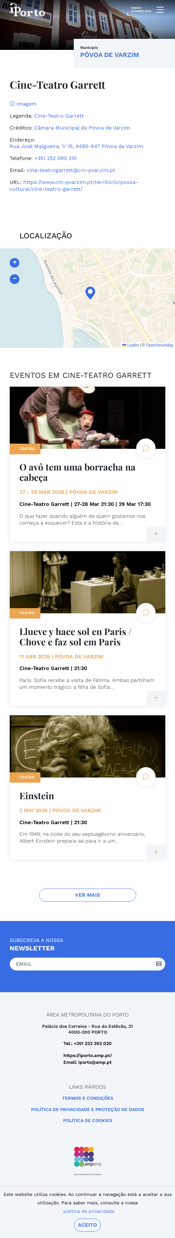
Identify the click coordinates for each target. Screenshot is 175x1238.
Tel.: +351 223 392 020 (87, 1043)
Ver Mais (87, 895)
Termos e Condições (87, 1098)
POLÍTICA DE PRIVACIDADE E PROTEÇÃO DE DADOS (87, 1109)
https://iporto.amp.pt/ (87, 1055)
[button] (88, 293)
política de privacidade (89, 1211)
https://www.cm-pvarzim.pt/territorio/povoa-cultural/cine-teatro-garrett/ (74, 185)
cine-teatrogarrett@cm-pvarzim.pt (71, 170)
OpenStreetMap (159, 345)
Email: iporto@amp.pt (87, 1062)
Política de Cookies (87, 1120)
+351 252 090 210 (55, 158)
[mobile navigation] (158, 9)
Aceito (87, 1225)
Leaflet (130, 345)
